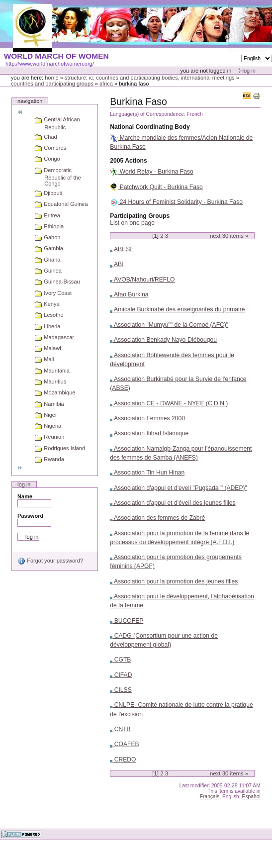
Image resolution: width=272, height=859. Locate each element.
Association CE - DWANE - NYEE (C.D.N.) (169, 403)
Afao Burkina (129, 294)
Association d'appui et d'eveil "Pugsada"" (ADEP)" (178, 487)
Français (210, 796)
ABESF (121, 249)
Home (52, 78)
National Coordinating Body (149, 126)
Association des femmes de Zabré (157, 517)
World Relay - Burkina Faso (151, 171)
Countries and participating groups (52, 84)
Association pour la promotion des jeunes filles (174, 581)
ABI (116, 264)
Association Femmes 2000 (147, 418)
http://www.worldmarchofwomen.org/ (49, 64)
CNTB (120, 729)
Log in (249, 71)
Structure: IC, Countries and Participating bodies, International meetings (150, 78)
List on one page (132, 222)
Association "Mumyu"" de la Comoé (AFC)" (169, 324)
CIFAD (121, 674)
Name (24, 496)
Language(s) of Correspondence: (147, 114)
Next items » (229, 236)
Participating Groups (140, 215)
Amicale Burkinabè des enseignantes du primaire (177, 309)
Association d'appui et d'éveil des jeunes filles (172, 502)
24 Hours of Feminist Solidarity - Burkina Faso (176, 201)
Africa (106, 84)
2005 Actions (128, 160)
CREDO (123, 759)
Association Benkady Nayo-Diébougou (163, 339)
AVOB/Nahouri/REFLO (142, 279)
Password (30, 516)
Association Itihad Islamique (149, 433)
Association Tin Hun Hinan (147, 472)
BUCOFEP (126, 620)
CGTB (120, 659)
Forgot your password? (50, 561)
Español (251, 796)
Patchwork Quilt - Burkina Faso (156, 187)
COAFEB (124, 744)
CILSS (120, 689)
